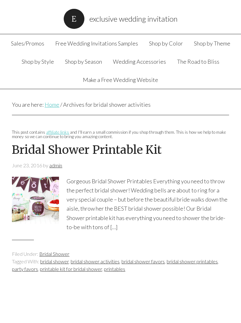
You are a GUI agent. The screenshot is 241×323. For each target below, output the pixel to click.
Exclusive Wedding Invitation (133, 18)
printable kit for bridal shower (71, 269)
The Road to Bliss (198, 61)
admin (55, 165)
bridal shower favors (143, 261)
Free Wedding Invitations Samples (96, 43)
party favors (25, 269)
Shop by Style (38, 61)
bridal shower (54, 261)
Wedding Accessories (139, 61)
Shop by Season (83, 61)
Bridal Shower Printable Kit (87, 150)
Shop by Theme (212, 43)
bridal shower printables (192, 261)
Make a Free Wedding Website (120, 79)
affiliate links (57, 132)
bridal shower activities (95, 261)
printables (114, 269)
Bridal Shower (54, 254)
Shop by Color (166, 43)
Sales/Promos (27, 43)
